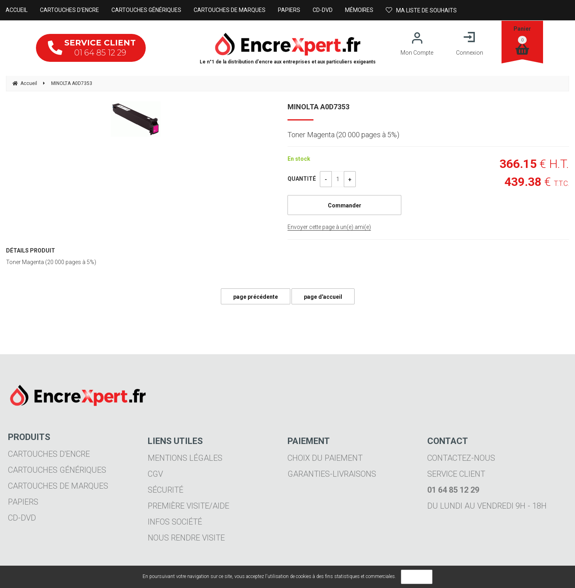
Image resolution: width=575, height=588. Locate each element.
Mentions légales (185, 458)
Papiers (23, 502)
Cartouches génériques (57, 470)
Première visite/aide (188, 506)
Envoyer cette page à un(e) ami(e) (329, 227)
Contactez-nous (461, 458)
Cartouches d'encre (49, 454)
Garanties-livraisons (332, 474)
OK (416, 577)
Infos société (175, 522)
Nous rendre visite (186, 538)
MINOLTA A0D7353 (318, 107)
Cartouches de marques (58, 486)
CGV (155, 474)
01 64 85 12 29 (92, 47)
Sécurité (165, 490)
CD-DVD (22, 518)
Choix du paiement (325, 458)
